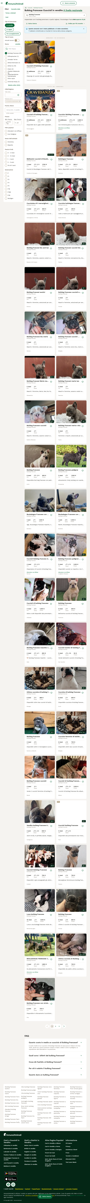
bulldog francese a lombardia (60, 1107)
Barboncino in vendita (11, 1148)
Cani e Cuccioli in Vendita (11, 1141)
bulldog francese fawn (12, 1119)
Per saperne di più (79, 19)
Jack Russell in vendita (11, 1163)
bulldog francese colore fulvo (26, 1122)
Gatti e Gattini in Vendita (31, 1141)
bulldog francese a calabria (76, 1122)
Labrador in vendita (10, 1152)
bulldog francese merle (10, 1092)
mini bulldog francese (12, 1106)
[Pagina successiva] (64, 1026)
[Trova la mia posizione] (18, 95)
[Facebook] (8, 1184)
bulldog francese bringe (10, 1115)
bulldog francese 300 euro (44, 1118)
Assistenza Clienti (71, 1149)
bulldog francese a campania (60, 1117)
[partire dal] (8, 122)
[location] (13, 95)
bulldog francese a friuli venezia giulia (76, 1087)
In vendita (10, 25)
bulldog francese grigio (28, 1090)
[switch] (17, 40)
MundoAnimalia (47, 1189)
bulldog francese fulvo (12, 1097)
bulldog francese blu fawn (27, 1117)
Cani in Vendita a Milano (53, 1143)
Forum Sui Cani (50, 1153)
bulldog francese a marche (60, 1102)
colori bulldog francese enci (45, 1092)
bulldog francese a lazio (76, 1102)
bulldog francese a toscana (76, 1097)
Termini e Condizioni (72, 1156)
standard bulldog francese (10, 1110)
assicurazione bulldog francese (45, 1109)
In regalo (9, 29)
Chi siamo (69, 1143)
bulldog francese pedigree (26, 1097)
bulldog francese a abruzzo (76, 1112)
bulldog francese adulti (45, 1101)
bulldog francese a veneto (76, 1117)
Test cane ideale (71, 1162)
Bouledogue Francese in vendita (11, 1159)
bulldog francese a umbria (76, 1107)
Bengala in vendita (30, 1155)
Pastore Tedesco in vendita (12, 1155)
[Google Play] (10, 1173)
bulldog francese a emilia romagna (76, 1092)
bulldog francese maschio (59, 1092)
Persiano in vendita (30, 1161)
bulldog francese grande (43, 1097)
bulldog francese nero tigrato (45, 1087)
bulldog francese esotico (10, 1087)
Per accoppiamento (13, 34)
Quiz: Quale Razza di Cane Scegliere (53, 1160)
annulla (17, 44)
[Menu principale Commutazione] (2, 3)
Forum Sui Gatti (50, 1156)
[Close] (84, 28)
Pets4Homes (19, 1189)
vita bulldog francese (28, 1093)
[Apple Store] (11, 1179)
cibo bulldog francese (28, 1087)
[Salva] (51, 66)
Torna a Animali (10, 13)
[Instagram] (13, 1184)
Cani (6, 17)
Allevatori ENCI (70, 1159)
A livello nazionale (72, 10)
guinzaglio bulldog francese (27, 1102)
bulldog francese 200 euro (44, 1113)
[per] (17, 122)
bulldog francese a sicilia (60, 1122)
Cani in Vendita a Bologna (53, 1149)
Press (67, 1153)
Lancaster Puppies (71, 1189)
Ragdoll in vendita (30, 1152)
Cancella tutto (15, 9)
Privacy (68, 1146)
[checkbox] (6, 53)
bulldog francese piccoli (26, 1112)
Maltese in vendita (10, 1166)
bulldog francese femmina (59, 1087)
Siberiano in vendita (30, 1164)
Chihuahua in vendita (10, 1145)
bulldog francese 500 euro (44, 1123)
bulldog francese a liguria (60, 1097)
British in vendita (29, 1148)
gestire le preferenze (77, 1195)
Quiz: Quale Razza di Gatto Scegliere (53, 1165)
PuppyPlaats (36, 1189)
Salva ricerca (31, 23)
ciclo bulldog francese (45, 1105)
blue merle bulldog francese (27, 1107)
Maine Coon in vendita (31, 1145)
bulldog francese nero (12, 1103)
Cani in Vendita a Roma (52, 1146)
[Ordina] (75, 23)
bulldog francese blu (11, 1100)
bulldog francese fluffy (12, 1122)
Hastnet (27, 1189)
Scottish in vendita (30, 1158)
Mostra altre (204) (14, 85)
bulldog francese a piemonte (60, 1112)
